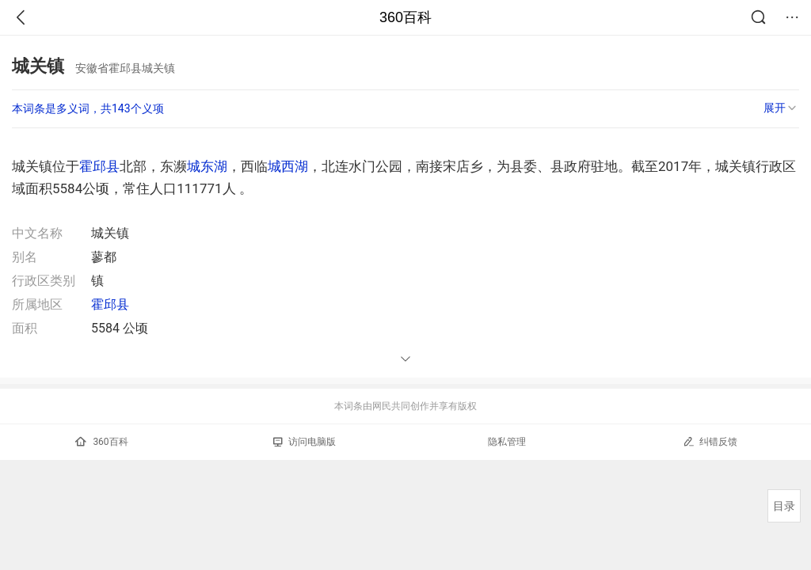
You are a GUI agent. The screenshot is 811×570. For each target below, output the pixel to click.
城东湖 (207, 166)
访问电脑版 (304, 441)
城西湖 (288, 166)
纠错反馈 (710, 441)
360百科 (405, 17)
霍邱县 (99, 166)
